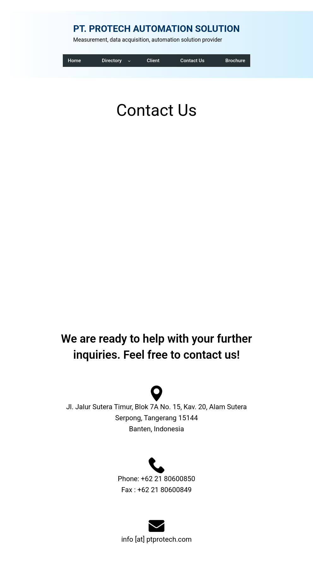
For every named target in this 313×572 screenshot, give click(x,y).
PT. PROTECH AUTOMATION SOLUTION (156, 28)
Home (74, 60)
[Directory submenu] (129, 60)
